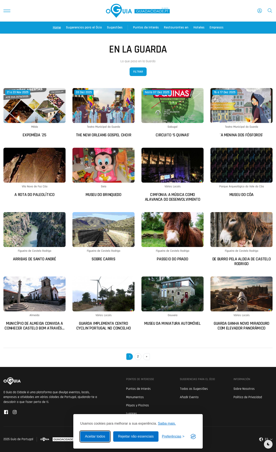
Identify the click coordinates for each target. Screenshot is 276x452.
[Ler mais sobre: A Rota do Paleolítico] (34, 172)
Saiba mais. (167, 423)
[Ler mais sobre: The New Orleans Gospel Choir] (103, 112)
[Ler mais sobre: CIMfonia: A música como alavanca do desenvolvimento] (172, 175)
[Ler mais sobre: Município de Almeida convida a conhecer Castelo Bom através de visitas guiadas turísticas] (34, 303)
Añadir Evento (189, 397)
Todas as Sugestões (194, 389)
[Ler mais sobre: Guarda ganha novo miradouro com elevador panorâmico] (241, 303)
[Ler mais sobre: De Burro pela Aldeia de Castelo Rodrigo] (241, 239)
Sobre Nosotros (244, 389)
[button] (6, 10)
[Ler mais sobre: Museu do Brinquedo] (103, 172)
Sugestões (114, 27)
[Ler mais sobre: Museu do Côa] (241, 172)
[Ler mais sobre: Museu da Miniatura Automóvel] (172, 301)
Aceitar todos (95, 436)
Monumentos (135, 397)
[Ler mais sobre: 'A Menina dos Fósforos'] (241, 112)
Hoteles (198, 27)
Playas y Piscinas (137, 405)
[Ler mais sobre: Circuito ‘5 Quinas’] (172, 112)
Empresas (216, 27)
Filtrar (138, 72)
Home (57, 27)
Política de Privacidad (248, 397)
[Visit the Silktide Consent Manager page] (193, 436)
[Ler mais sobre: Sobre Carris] (103, 236)
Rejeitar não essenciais (136, 436)
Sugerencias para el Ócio (84, 27)
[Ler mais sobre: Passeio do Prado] (172, 236)
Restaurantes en (176, 27)
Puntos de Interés (146, 27)
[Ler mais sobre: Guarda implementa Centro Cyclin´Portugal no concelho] (103, 303)
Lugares (131, 414)
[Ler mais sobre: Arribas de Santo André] (34, 236)
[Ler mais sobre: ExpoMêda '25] (34, 112)
